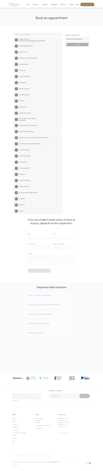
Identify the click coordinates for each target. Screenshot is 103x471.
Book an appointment (87, 4)
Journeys (72, 4)
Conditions (44, 4)
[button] (36, 4)
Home (28, 4)
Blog (77, 4)
